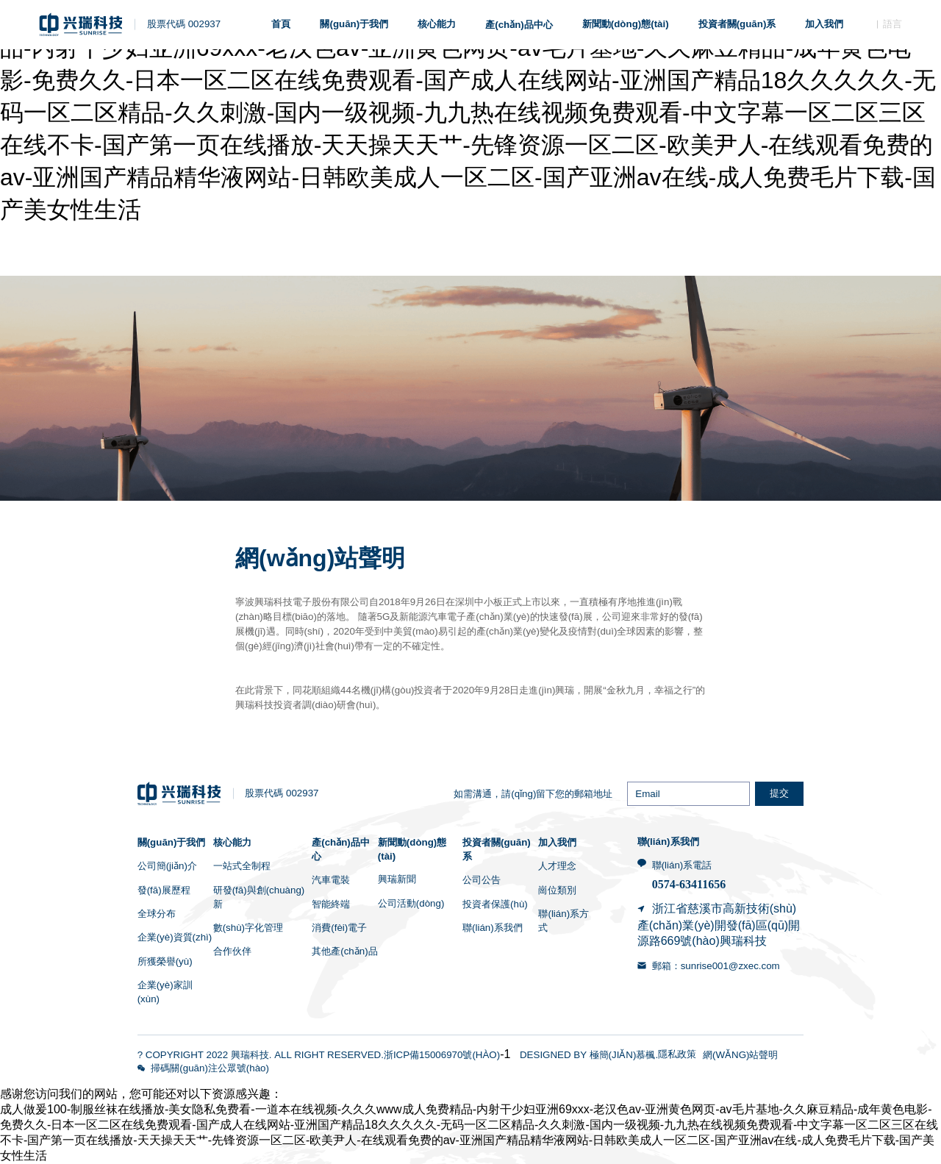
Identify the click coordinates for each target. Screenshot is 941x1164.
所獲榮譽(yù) (165, 961)
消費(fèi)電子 (339, 927)
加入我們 (557, 842)
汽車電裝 (331, 879)
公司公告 (481, 879)
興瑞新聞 (397, 879)
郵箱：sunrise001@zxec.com (716, 965)
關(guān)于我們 (171, 842)
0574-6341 (677, 884)
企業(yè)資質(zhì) (174, 937)
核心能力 (232, 842)
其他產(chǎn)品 (344, 951)
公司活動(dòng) (411, 903)
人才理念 (557, 865)
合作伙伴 (232, 951)
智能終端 (331, 904)
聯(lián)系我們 (492, 927)
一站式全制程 (242, 865)
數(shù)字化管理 (248, 927)
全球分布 (156, 913)
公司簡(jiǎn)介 (167, 865)
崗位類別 (557, 890)
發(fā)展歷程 (163, 890)
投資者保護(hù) (495, 904)
